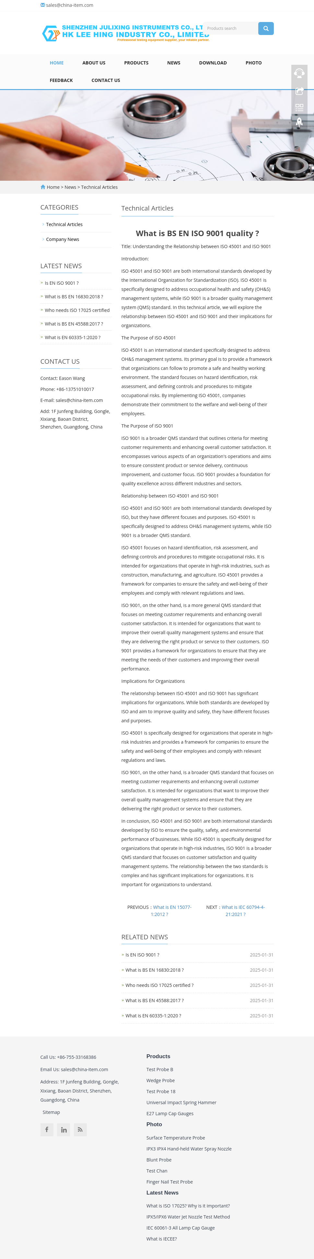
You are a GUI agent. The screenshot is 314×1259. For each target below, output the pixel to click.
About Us (93, 63)
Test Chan (157, 1171)
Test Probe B (159, 1069)
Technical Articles (99, 187)
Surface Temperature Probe (175, 1138)
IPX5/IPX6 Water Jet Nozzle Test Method (188, 1217)
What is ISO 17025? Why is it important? (188, 1206)
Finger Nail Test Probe (169, 1182)
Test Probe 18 (161, 1091)
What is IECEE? (161, 1239)
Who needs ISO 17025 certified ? (160, 985)
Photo (254, 63)
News (173, 63)
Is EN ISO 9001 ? (142, 955)
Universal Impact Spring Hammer (181, 1102)
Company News (62, 239)
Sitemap (51, 1112)
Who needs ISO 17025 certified (77, 310)
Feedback (61, 80)
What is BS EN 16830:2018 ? (155, 970)
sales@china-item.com (69, 5)
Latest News (162, 1193)
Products (136, 63)
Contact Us (106, 80)
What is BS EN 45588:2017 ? (155, 1000)
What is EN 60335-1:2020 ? (153, 1016)
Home (57, 63)
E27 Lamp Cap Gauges (169, 1113)
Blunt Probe (158, 1160)
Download (213, 63)
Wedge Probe (160, 1080)
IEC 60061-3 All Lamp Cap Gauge (180, 1228)
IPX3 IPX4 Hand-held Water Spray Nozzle (189, 1149)
